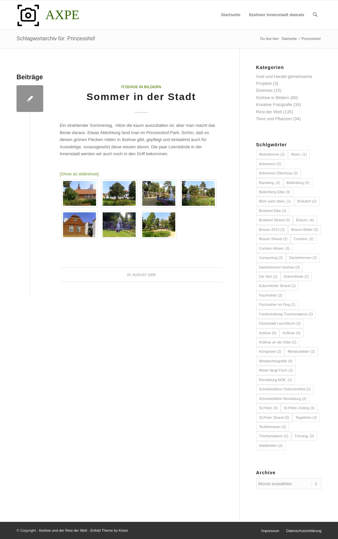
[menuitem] (231, 14)
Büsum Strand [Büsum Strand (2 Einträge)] (273, 239)
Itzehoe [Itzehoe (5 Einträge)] (268, 333)
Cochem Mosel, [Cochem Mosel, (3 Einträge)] (274, 248)
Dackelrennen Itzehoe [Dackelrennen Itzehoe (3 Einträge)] (279, 267)
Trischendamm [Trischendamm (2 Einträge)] (273, 436)
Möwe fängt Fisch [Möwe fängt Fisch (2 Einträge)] (276, 370)
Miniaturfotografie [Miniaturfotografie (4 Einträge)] (276, 361)
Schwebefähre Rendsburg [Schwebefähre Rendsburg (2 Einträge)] (283, 399)
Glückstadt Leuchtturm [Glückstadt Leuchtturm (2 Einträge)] (280, 323)
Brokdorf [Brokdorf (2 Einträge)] (307, 201)
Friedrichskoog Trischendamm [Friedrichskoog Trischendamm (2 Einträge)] (286, 314)
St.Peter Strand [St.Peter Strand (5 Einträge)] (274, 417)
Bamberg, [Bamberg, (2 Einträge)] (269, 183)
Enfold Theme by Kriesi (109, 530)
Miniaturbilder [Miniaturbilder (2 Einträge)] (301, 351)
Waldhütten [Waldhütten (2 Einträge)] (271, 446)
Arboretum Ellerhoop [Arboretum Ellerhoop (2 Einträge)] (278, 173)
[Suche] (315, 14)
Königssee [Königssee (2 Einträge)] (270, 351)
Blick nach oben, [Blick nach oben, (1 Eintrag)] (275, 201)
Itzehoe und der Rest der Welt (63, 530)
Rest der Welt (269, 111)
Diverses (264, 90)
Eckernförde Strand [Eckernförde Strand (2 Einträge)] (277, 286)
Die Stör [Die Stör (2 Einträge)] (268, 276)
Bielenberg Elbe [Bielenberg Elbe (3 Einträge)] (274, 192)
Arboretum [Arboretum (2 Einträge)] (270, 164)
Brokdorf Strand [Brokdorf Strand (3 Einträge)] (274, 220)
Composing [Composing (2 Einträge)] (271, 258)
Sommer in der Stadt (141, 96)
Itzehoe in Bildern (141, 87)
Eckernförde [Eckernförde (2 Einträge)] (296, 276)
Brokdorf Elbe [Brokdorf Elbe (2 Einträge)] (273, 211)
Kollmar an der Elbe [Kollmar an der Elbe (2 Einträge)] (277, 342)
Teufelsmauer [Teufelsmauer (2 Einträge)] (273, 427)
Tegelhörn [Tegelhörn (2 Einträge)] (306, 417)
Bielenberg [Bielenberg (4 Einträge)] (298, 183)
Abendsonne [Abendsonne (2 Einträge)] (272, 154)
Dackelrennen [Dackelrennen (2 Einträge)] (303, 258)
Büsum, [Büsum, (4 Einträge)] (305, 220)
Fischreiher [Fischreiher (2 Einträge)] (271, 295)
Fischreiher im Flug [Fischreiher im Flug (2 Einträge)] (277, 304)
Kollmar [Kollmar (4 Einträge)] (291, 333)
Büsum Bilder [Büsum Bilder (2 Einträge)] (304, 230)
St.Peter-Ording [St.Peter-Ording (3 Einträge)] (299, 408)
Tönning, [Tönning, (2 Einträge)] (304, 436)
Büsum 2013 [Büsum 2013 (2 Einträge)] (272, 230)
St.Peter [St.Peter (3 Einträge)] (268, 408)
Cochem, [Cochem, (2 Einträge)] (304, 239)
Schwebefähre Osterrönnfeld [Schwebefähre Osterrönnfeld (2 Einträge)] (285, 389)
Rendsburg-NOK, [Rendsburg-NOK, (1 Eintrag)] (275, 380)
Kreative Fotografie (274, 104)
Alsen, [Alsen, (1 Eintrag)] (299, 154)
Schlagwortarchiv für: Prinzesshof (56, 38)
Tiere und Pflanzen (274, 118)
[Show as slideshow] (79, 173)
